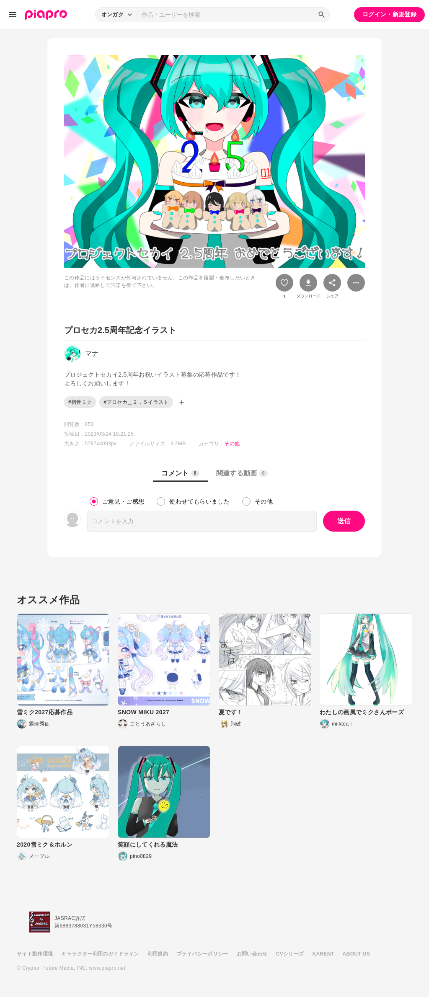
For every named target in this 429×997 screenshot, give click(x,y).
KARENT (323, 954)
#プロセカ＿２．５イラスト (135, 402)
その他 (232, 444)
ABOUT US (356, 954)
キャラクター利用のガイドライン (100, 954)
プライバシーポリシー (202, 954)
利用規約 (157, 954)
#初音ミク (80, 402)
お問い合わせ (252, 954)
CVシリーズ (290, 954)
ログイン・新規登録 (389, 14)
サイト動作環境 (35, 954)
